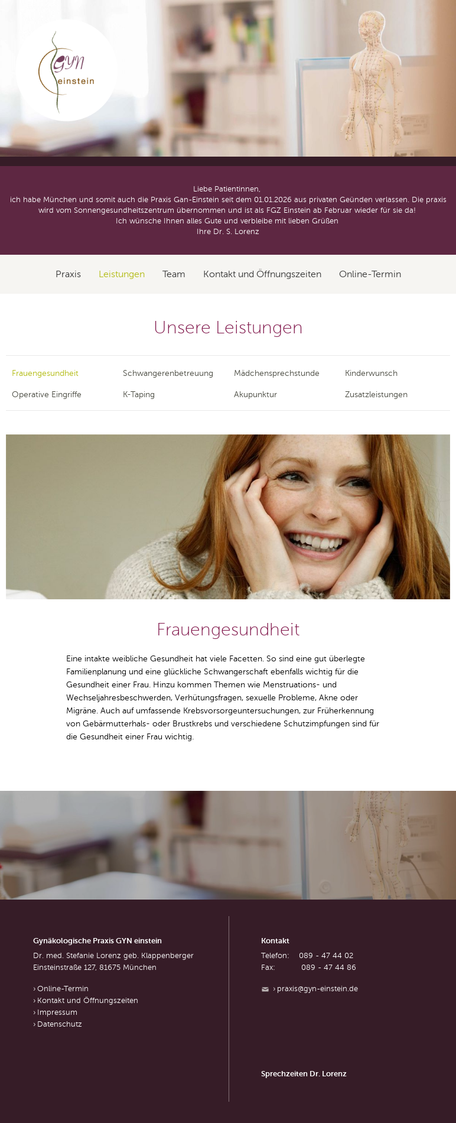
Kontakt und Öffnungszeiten (262, 274)
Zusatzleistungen (376, 394)
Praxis (68, 274)
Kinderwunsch (371, 373)
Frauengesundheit (45, 373)
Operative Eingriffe (47, 394)
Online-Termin (370, 274)
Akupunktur (255, 394)
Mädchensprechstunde (277, 373)
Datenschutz (59, 1024)
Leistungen (122, 274)
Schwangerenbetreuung (168, 373)
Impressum (57, 1012)
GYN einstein (67, 70)
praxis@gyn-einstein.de (317, 989)
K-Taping (139, 394)
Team (173, 274)
